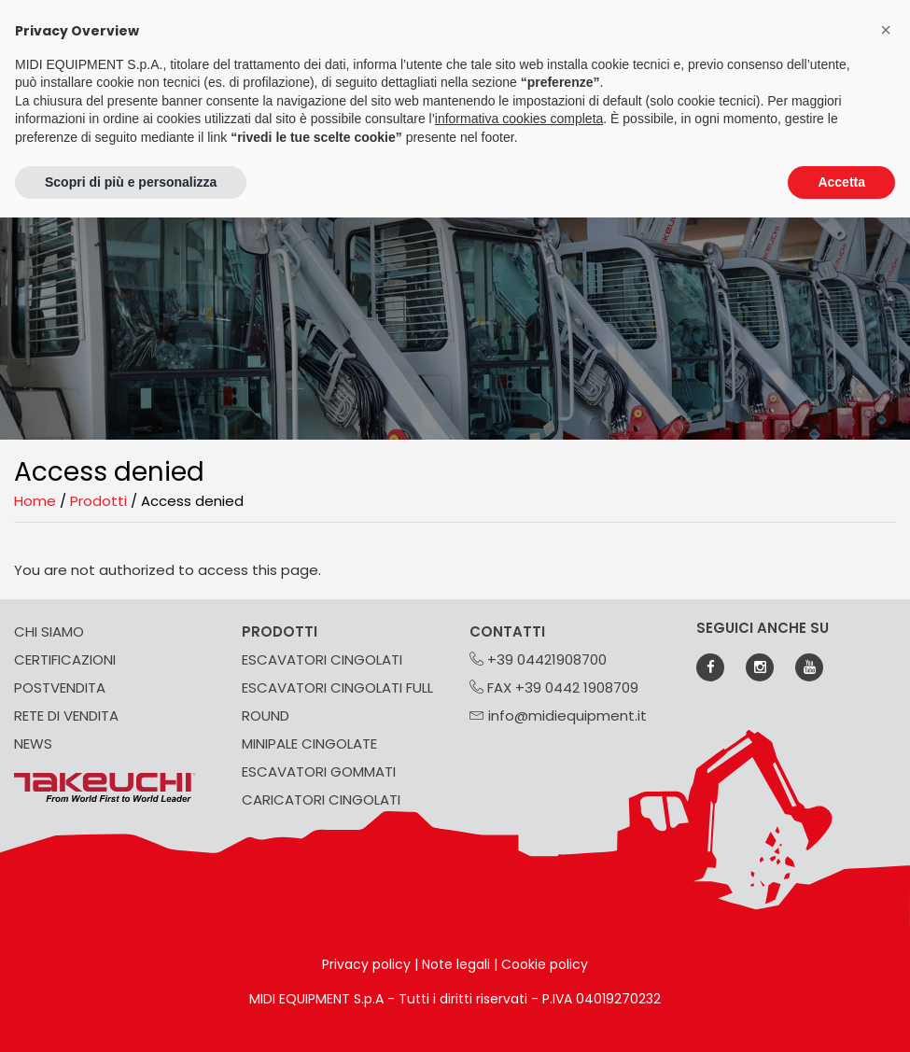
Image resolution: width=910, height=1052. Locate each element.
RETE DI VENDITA (66, 715)
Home (35, 501)
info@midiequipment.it (558, 715)
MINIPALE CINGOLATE (309, 743)
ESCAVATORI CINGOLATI (322, 659)
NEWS (33, 743)
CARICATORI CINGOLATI (321, 799)
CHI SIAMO (49, 631)
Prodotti (98, 501)
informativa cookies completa (519, 118)
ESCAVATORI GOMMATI (319, 771)
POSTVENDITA (59, 687)
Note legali (456, 964)
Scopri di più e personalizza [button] (131, 182)
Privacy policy (366, 964)
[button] (886, 30)
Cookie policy (544, 964)
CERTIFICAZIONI (65, 659)
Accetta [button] (841, 182)
